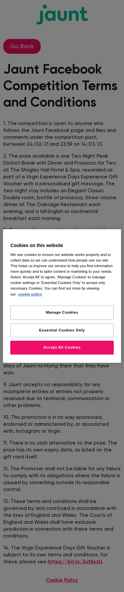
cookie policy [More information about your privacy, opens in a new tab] (30, 294)
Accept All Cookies (62, 348)
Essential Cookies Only (62, 330)
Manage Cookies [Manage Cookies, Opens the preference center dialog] (62, 312)
